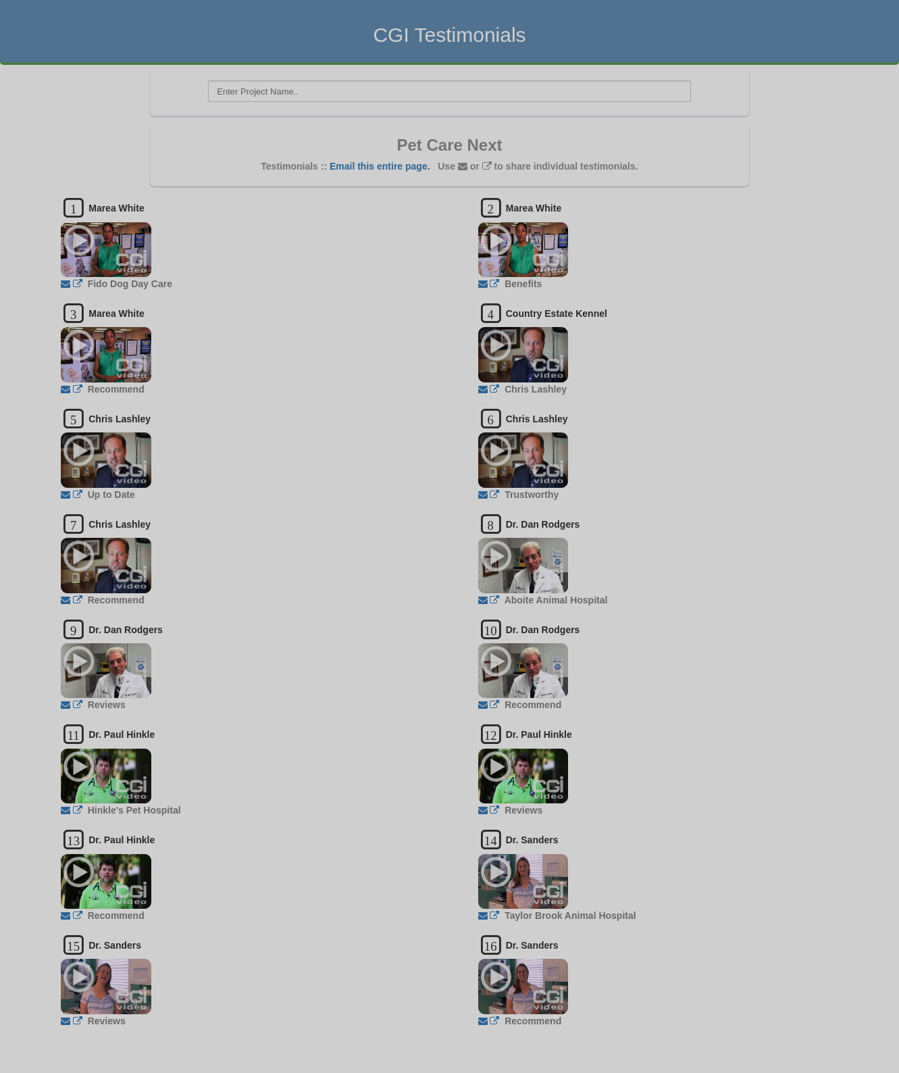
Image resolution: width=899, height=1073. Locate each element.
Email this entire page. (380, 166)
